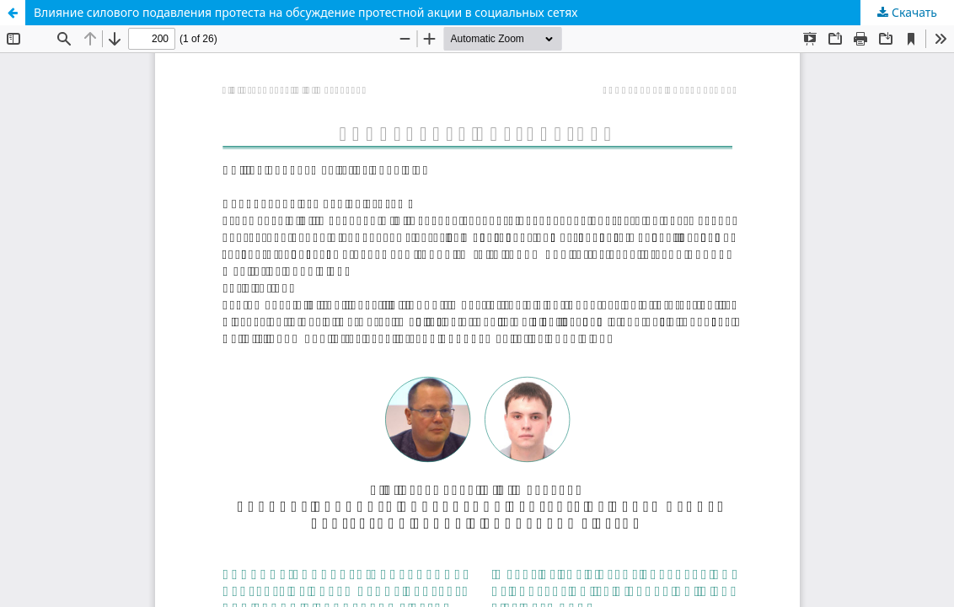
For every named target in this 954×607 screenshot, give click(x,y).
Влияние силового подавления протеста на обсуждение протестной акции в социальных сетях (305, 12)
